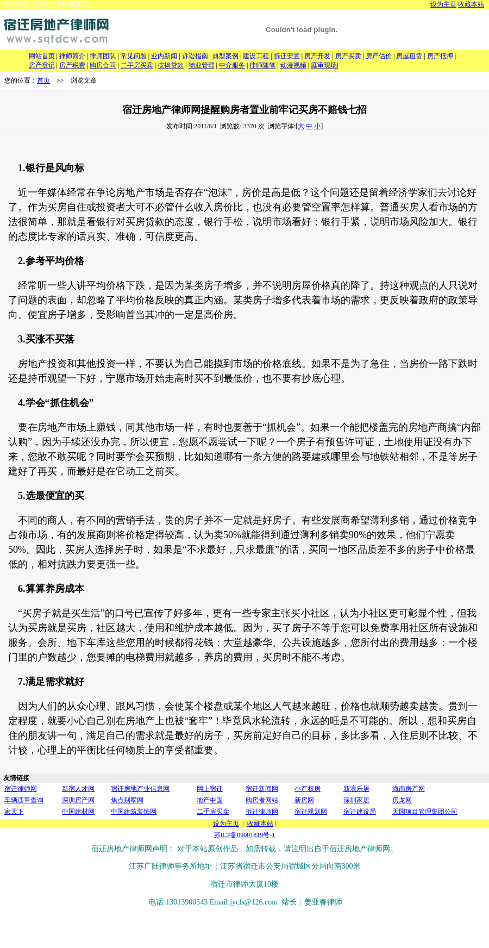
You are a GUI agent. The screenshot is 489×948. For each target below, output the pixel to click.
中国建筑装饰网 (133, 811)
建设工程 (256, 56)
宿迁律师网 (20, 789)
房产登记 (42, 65)
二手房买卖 (137, 65)
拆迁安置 (287, 56)
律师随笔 (262, 65)
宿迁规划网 (310, 811)
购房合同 (103, 65)
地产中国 (210, 800)
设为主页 (443, 4)
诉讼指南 (195, 56)
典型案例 (225, 56)
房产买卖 (348, 56)
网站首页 (42, 56)
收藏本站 (471, 4)
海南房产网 (408, 789)
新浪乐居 (356, 789)
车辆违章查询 (23, 800)
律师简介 (72, 56)
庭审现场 (324, 65)
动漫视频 (293, 65)
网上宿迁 (210, 789)
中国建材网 (78, 811)
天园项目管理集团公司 (424, 811)
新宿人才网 (78, 789)
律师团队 (102, 56)
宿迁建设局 (359, 811)
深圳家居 (356, 800)
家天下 (14, 811)
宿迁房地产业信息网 (140, 789)
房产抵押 (440, 56)
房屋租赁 (409, 56)
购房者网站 (262, 800)
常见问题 (134, 56)
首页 (43, 80)
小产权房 (307, 789)
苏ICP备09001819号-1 (244, 835)
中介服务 (232, 65)
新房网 (304, 800)
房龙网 (402, 800)
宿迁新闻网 (262, 789)
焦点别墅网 (127, 800)
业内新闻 (164, 56)
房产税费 (72, 65)
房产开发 (317, 56)
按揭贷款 (171, 65)
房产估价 (379, 56)
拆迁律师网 (262, 811)
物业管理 (202, 65)
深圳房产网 (78, 800)
